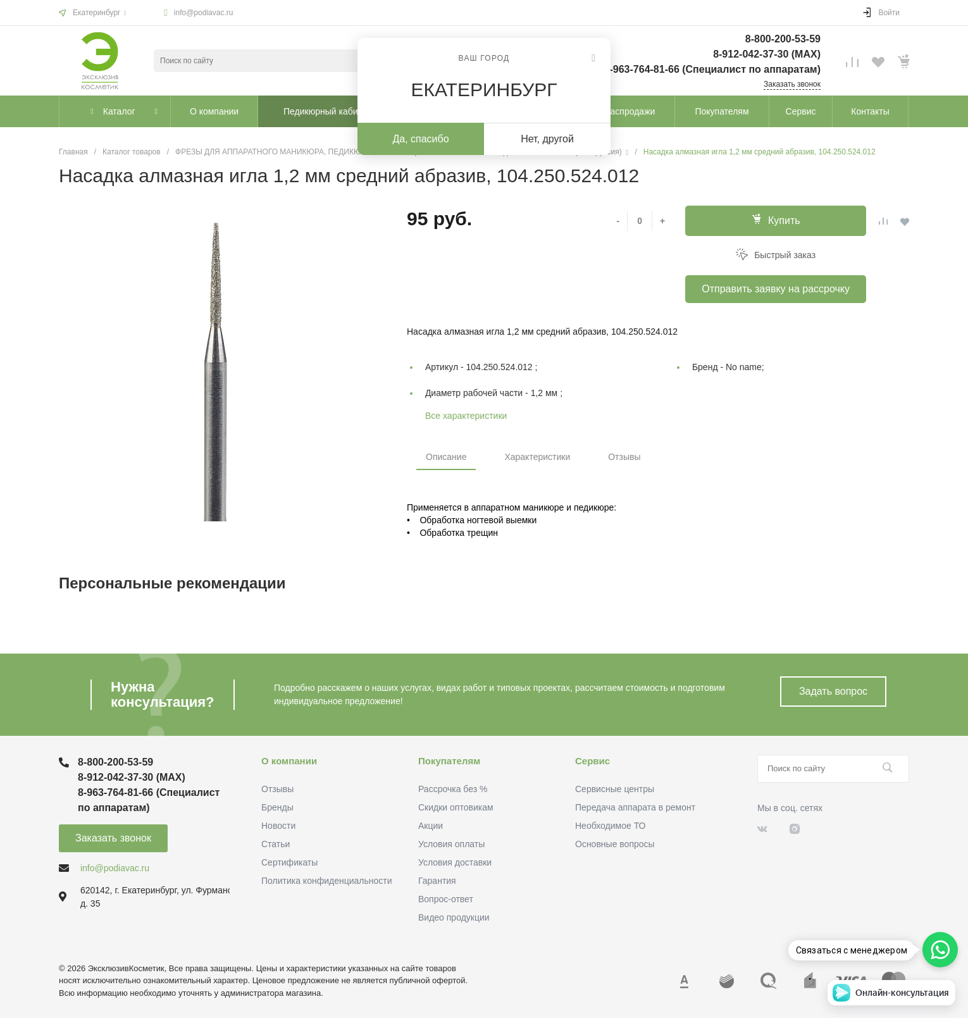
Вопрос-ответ (445, 899)
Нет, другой (547, 138)
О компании (289, 760)
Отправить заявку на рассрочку (776, 288)
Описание (446, 457)
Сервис (592, 760)
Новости (278, 826)
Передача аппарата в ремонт (635, 807)
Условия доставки (455, 862)
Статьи (275, 844)
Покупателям (449, 760)
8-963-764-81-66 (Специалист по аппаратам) (712, 69)
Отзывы (624, 457)
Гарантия (437, 881)
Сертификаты (289, 862)
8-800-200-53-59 (783, 39)
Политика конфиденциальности (326, 881)
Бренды (277, 807)
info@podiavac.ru (203, 12)
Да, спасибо (420, 138)
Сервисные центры (614, 789)
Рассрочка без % (452, 789)
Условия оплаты (451, 844)
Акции (430, 826)
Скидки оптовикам (455, 807)
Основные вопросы (615, 844)
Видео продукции (454, 917)
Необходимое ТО (610, 826)
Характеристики (537, 457)
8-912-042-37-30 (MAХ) (767, 54)
